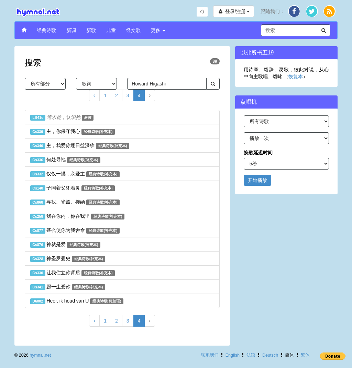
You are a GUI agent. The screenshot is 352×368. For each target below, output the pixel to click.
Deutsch (270, 355)
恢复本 (295, 76)
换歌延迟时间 (258, 152)
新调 (71, 30)
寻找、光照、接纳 (75, 202)
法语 (250, 355)
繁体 (305, 355)
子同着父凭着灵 (72, 188)
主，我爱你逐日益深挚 (79, 146)
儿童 (111, 30)
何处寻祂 (65, 160)
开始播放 (257, 180)
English (233, 355)
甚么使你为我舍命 (75, 230)
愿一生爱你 (67, 287)
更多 (158, 30)
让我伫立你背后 (72, 273)
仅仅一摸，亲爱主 (75, 174)
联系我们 (210, 355)
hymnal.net (40, 355)
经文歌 (133, 30)
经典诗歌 (46, 30)
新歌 (91, 30)
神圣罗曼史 (67, 259)
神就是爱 (65, 245)
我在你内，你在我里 (77, 216)
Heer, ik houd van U (76, 301)
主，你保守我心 (72, 132)
